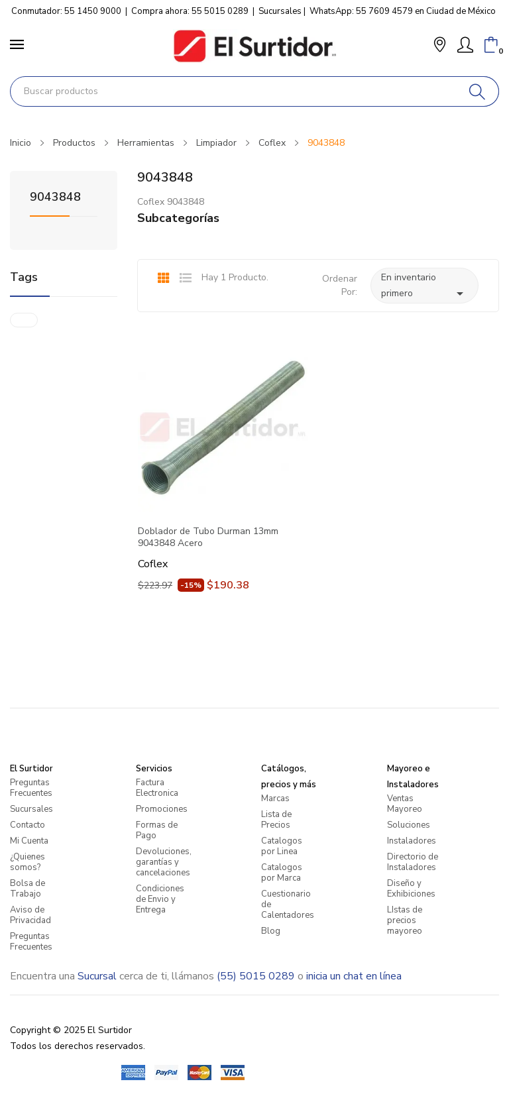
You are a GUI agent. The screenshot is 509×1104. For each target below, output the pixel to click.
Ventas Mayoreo (404, 804)
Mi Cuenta (29, 841)
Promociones (162, 809)
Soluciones (408, 825)
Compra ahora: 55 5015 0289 (190, 11)
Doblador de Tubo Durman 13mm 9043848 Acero (208, 537)
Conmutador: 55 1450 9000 (66, 11)
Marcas (275, 798)
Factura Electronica (157, 788)
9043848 (55, 198)
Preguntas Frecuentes (31, 788)
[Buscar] (477, 91)
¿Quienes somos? (27, 862)
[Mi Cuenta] (465, 45)
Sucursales (280, 11)
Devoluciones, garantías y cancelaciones (164, 862)
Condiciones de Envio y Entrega (160, 899)
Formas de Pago (157, 830)
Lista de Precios (276, 819)
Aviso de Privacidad (30, 915)
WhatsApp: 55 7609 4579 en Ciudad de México (403, 11)
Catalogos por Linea (281, 846)
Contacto (27, 825)
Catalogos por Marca (281, 872)
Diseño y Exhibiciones (411, 888)
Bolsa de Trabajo (27, 888)
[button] (439, 46)
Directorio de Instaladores (412, 862)
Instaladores (411, 841)
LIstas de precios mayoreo (404, 920)
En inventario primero (424, 286)
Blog (270, 931)
